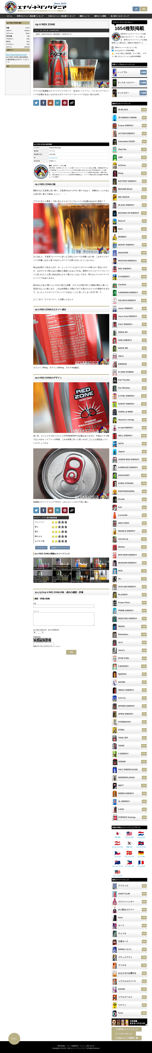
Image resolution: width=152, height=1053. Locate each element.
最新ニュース (85, 16)
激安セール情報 (100, 16)
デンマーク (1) (129, 855)
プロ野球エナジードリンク (126, 1029)
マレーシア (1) (117, 874)
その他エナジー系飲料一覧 (126, 1038)
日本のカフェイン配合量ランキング (61, 16)
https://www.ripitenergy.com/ (16, 55)
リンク (82, 1046)
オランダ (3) (141, 836)
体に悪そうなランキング (120, 16)
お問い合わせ (90, 1046)
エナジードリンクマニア (78, 1048)
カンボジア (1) (141, 846)
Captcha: (37, 639)
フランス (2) (141, 865)
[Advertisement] (71, 124)
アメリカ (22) (129, 836)
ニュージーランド (117, 865)
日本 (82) (118, 836)
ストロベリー (53, 157)
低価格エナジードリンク (59, 548)
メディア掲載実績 (72, 1046)
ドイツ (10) (141, 855)
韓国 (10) (129, 846)
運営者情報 (61, 1046)
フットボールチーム (123, 1033)
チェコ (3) (117, 855)
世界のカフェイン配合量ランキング (30, 16)
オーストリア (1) (117, 846)
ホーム (9, 16)
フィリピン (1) (129, 865)
